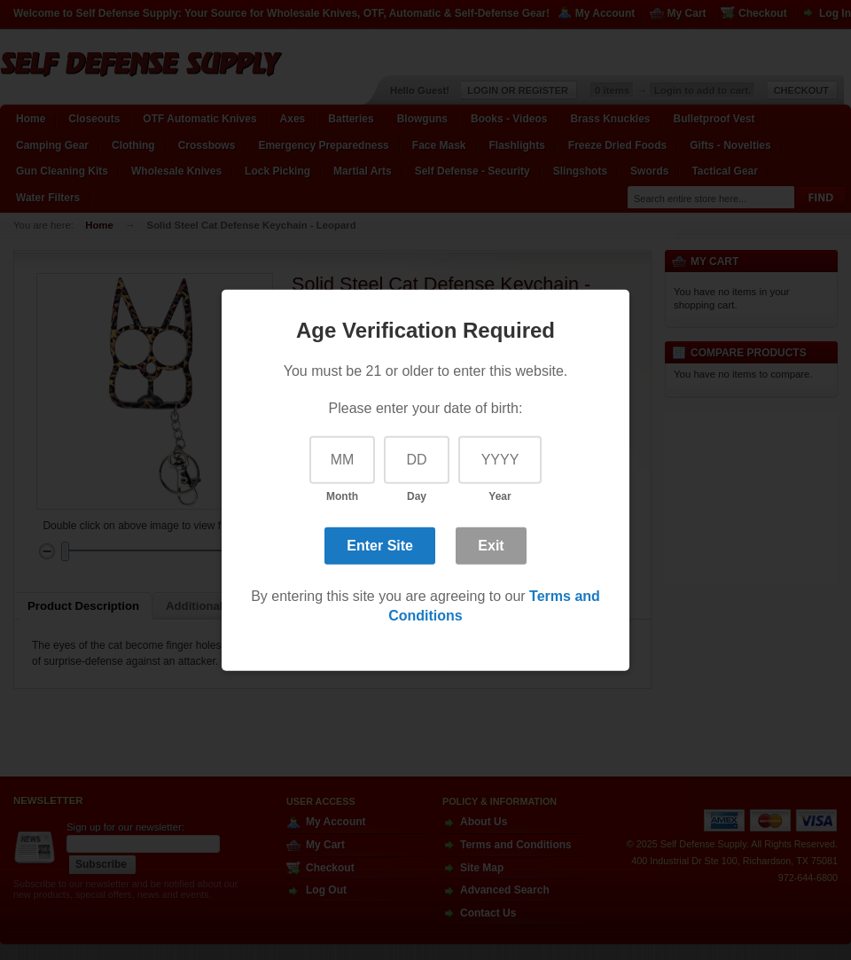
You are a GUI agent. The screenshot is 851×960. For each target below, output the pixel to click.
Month (342, 496)
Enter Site (380, 545)
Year (499, 496)
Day (416, 496)
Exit (491, 545)
